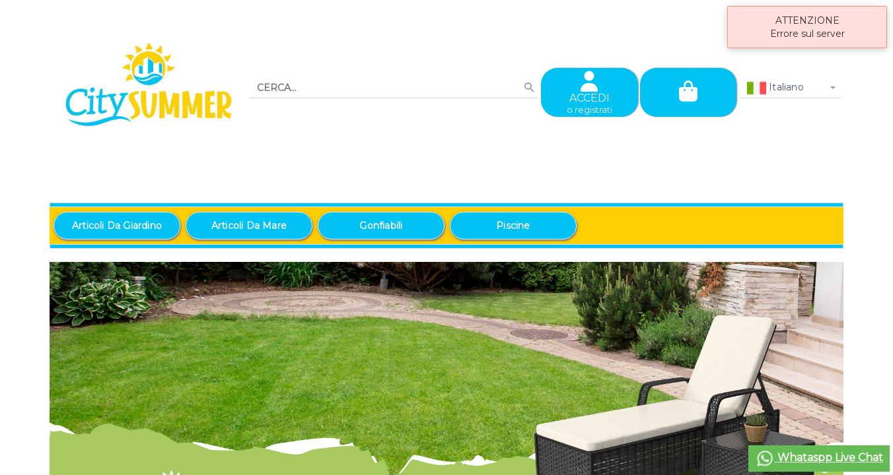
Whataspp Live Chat (819, 458)
